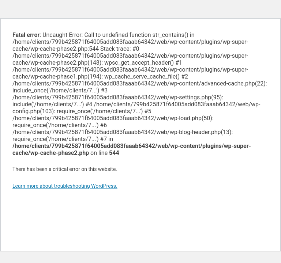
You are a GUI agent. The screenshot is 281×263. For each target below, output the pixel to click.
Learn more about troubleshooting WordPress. (64, 186)
